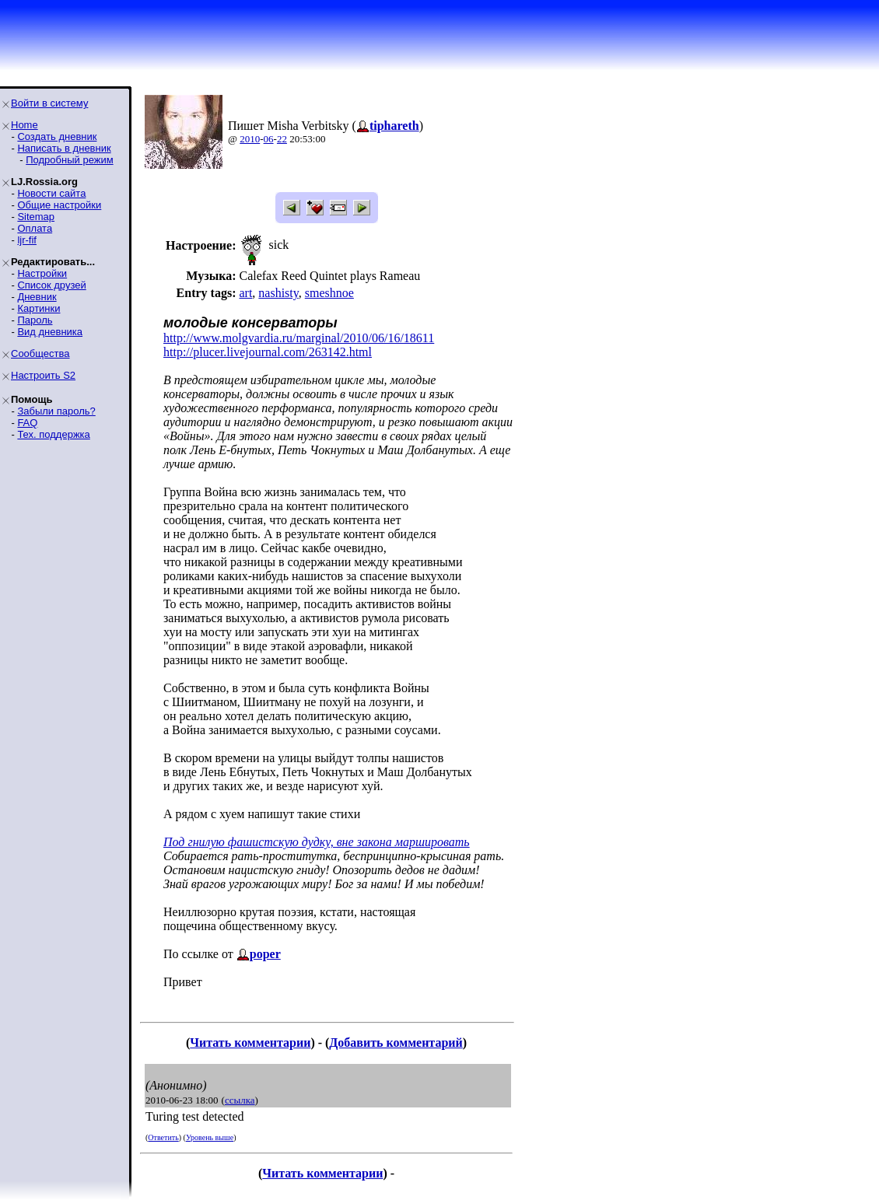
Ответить (163, 1137)
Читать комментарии (250, 1042)
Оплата (34, 228)
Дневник (36, 297)
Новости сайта (51, 193)
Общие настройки (59, 205)
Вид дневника (49, 332)
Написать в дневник (63, 148)
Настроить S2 (43, 375)
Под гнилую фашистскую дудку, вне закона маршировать (316, 841)
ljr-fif (27, 240)
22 (282, 139)
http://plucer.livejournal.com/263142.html (267, 352)
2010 (250, 139)
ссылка (240, 1100)
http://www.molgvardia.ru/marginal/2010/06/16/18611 (298, 338)
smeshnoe (329, 292)
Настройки (42, 273)
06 (269, 139)
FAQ (27, 423)
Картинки (38, 308)
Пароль (34, 320)
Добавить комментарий (395, 1042)
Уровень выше (209, 1137)
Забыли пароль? (56, 411)
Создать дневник (56, 136)
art (245, 292)
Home (24, 125)
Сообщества (40, 353)
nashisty (278, 292)
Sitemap (35, 216)
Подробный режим (69, 160)
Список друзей (51, 285)
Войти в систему (49, 103)
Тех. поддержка (53, 434)
